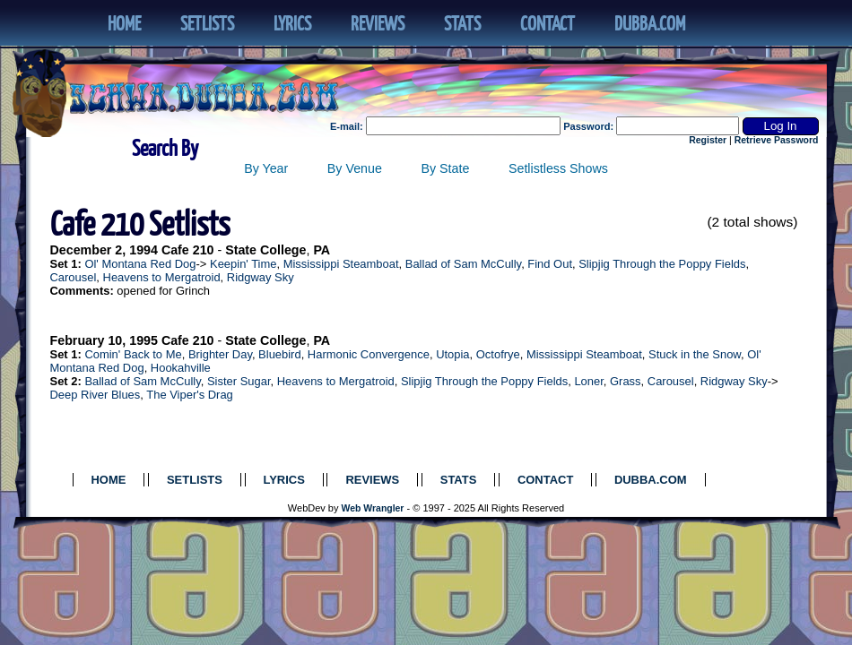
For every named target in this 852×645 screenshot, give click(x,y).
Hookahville (181, 367)
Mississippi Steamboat (341, 264)
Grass (625, 381)
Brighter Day (220, 354)
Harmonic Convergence (369, 354)
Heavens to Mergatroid (162, 277)
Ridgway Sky (260, 277)
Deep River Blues (95, 394)
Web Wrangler (373, 508)
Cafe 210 (187, 250)
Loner (588, 381)
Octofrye (498, 354)
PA (321, 250)
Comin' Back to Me (132, 354)
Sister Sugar (239, 381)
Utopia (452, 354)
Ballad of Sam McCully (463, 264)
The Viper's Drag (189, 394)
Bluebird (279, 354)
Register (707, 140)
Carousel (73, 277)
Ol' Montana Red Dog (140, 264)
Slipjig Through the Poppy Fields (661, 264)
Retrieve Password (777, 140)
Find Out (549, 264)
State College (265, 250)
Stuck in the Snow (694, 354)
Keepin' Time (243, 264)
